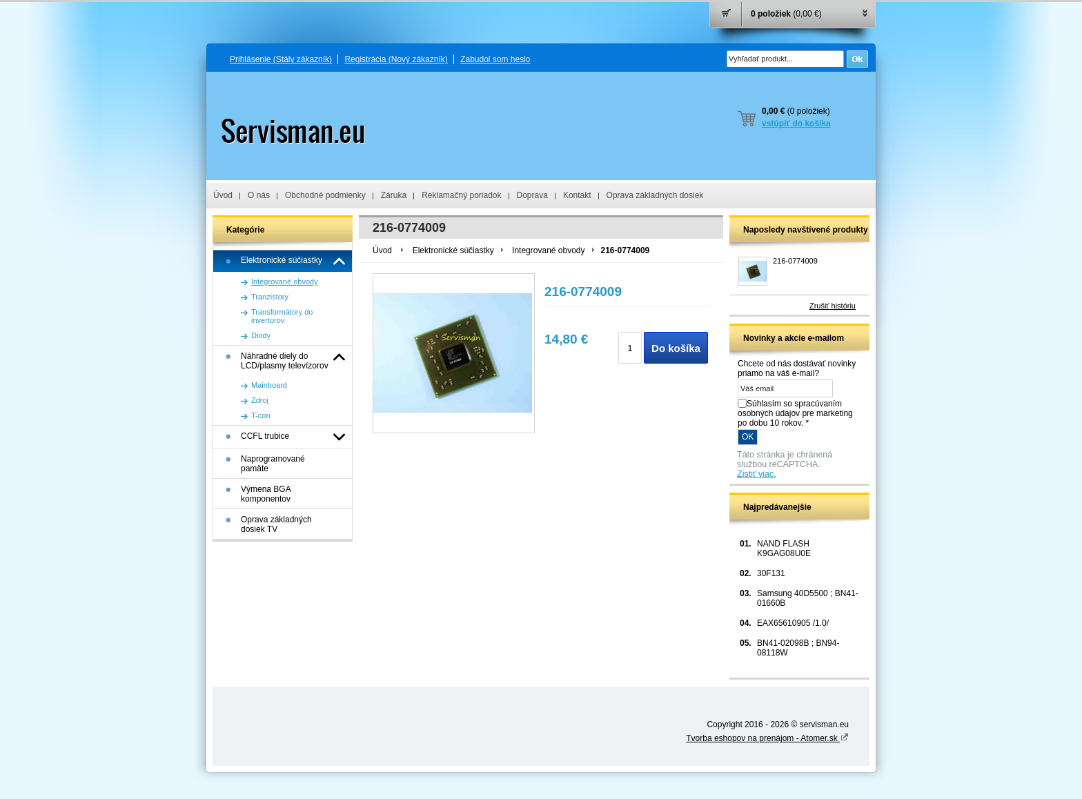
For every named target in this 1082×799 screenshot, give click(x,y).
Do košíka (675, 348)
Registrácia (395, 59)
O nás (259, 195)
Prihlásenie (281, 59)
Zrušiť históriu (832, 306)
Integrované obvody (548, 250)
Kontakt (577, 195)
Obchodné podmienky (325, 195)
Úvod (223, 195)
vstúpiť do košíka (796, 123)
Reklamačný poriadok (461, 195)
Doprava (532, 195)
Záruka (393, 195)
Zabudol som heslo (495, 59)
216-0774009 (795, 261)
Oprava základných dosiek (655, 195)
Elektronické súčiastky (453, 250)
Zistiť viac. (756, 474)
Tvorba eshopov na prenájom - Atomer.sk (767, 738)
